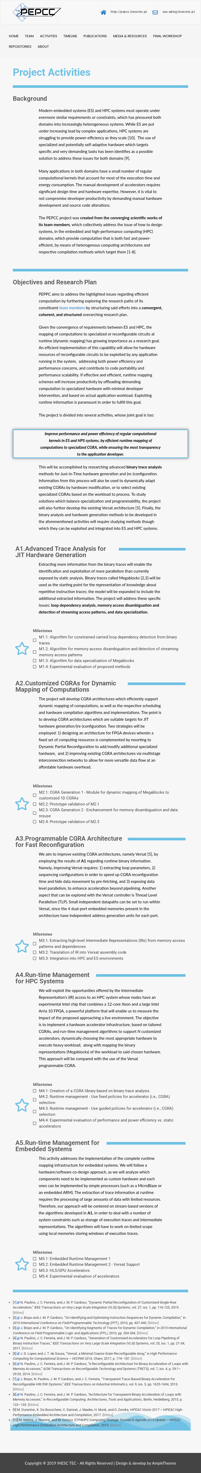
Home (14, 36)
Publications (95, 36)
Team (29, 36)
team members (72, 307)
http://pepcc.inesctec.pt (123, 12)
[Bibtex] (18, 1313)
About (43, 46)
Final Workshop (167, 36)
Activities (48, 36)
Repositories (20, 46)
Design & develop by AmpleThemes (146, 1463)
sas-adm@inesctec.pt (173, 12)
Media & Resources (130, 36)
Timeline (70, 36)
